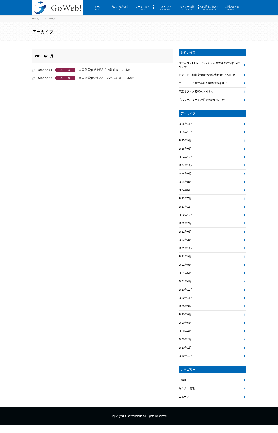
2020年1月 (185, 347)
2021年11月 (186, 248)
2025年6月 (185, 148)
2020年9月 (185, 306)
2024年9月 (185, 173)
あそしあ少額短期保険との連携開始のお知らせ (207, 74)
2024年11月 (186, 165)
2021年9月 (185, 256)
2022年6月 (185, 231)
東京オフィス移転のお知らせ (196, 91)
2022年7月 (185, 223)
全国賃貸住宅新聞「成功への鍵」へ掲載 (106, 78)
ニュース (184, 396)
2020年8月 (185, 314)
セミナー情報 (187, 388)
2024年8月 (185, 181)
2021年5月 (185, 273)
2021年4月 (185, 281)
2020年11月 (186, 297)
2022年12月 (186, 214)
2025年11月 (186, 123)
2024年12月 (186, 156)
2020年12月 (186, 289)
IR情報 (183, 380)
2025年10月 (186, 132)
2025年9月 (185, 140)
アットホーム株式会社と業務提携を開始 (203, 83)
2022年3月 (185, 239)
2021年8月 (185, 264)
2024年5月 (185, 190)
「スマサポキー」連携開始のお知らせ (202, 99)
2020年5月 (185, 322)
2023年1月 (185, 206)
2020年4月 (185, 331)
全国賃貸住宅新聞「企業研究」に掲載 (104, 70)
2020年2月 (185, 339)
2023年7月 (185, 198)
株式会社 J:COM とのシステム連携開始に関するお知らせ (209, 64)
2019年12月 (186, 355)
